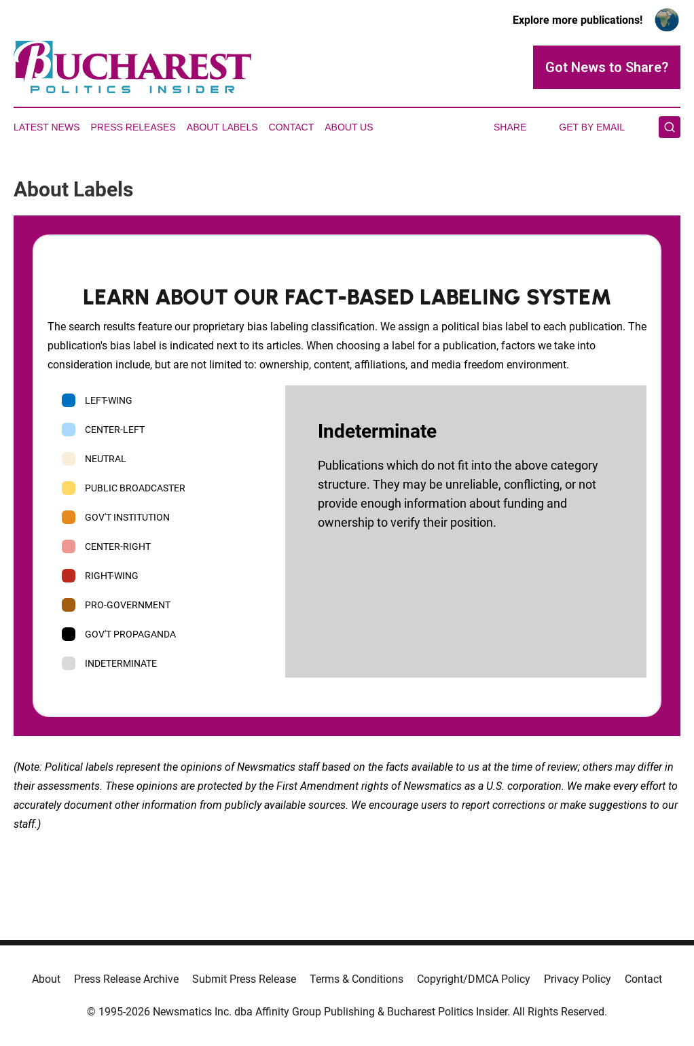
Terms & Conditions (356, 979)
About (46, 979)
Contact (291, 127)
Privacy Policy (577, 979)
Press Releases (133, 127)
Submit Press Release (244, 979)
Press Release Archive (126, 979)
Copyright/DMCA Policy (473, 979)
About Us (349, 127)
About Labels (222, 127)
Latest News (47, 127)
